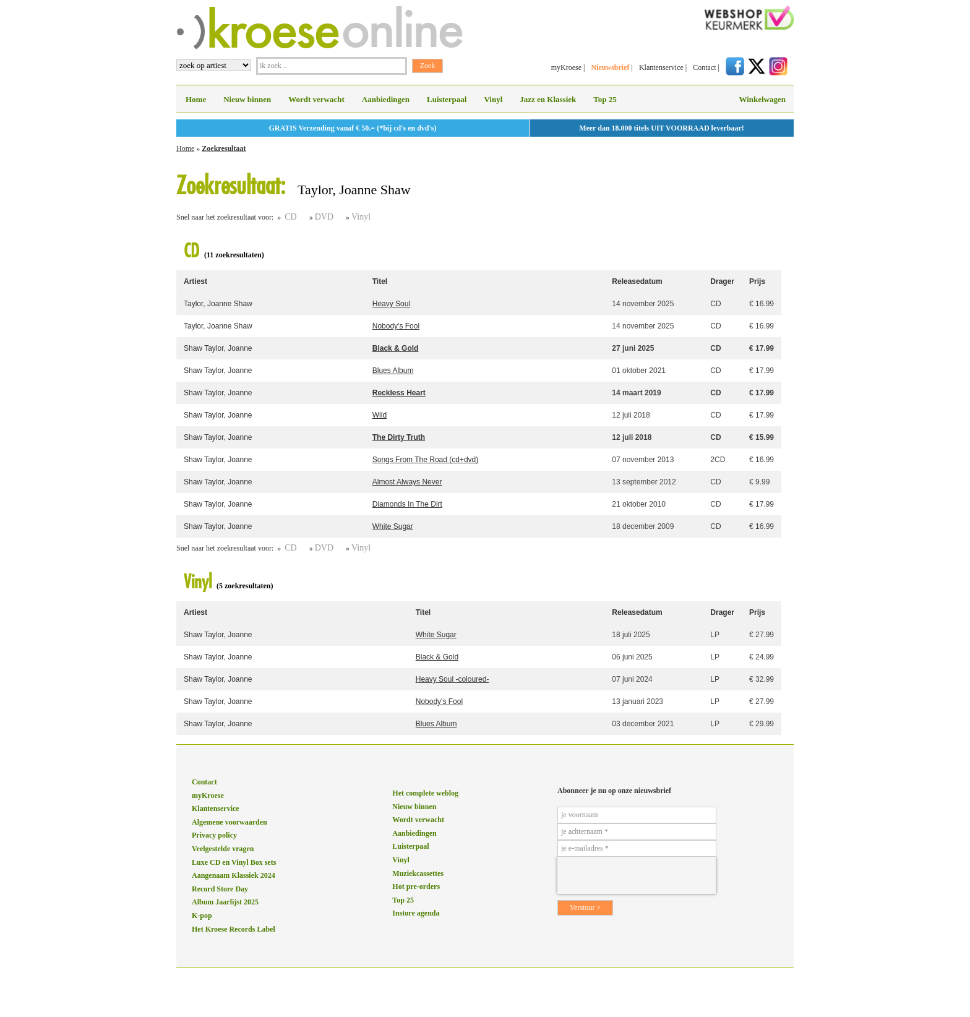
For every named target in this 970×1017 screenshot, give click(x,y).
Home (196, 99)
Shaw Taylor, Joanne (218, 348)
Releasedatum (637, 281)
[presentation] (636, 875)
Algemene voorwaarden (229, 822)
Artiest (195, 281)
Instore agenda (415, 913)
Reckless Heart (399, 392)
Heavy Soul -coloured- (452, 679)
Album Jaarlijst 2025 (225, 902)
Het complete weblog (425, 793)
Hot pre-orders (416, 886)
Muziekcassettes (418, 873)
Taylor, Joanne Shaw (218, 303)
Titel (379, 281)
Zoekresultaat (224, 148)
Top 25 (604, 99)
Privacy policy (214, 835)
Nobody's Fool (395, 326)
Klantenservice (661, 67)
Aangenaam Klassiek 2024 (233, 875)
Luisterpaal (446, 99)
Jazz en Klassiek (548, 99)
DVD (324, 216)
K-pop (202, 915)
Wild (379, 415)
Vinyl (493, 99)
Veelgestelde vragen (223, 848)
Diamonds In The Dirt (407, 504)
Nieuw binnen (247, 99)
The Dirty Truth (398, 437)
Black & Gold (395, 348)
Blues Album (393, 370)
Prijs (757, 281)
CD (290, 216)
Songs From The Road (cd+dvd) (425, 459)
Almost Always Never (407, 482)
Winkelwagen (762, 99)
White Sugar (392, 526)
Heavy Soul (391, 303)
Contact (704, 67)
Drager (722, 281)
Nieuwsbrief (610, 67)
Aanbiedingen (386, 99)
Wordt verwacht (316, 99)
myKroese (566, 67)
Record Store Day (220, 889)
